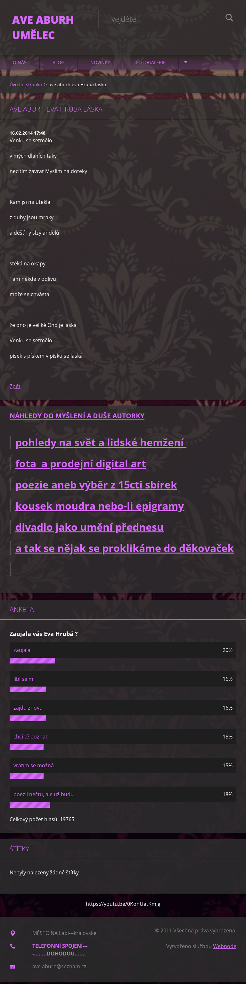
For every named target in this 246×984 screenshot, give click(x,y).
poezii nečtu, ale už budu (43, 795)
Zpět (15, 387)
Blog (58, 64)
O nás (20, 64)
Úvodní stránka (26, 86)
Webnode (224, 947)
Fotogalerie (151, 64)
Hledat (229, 18)
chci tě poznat (30, 738)
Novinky (100, 64)
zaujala (21, 651)
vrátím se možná (33, 767)
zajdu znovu (28, 709)
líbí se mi (24, 680)
